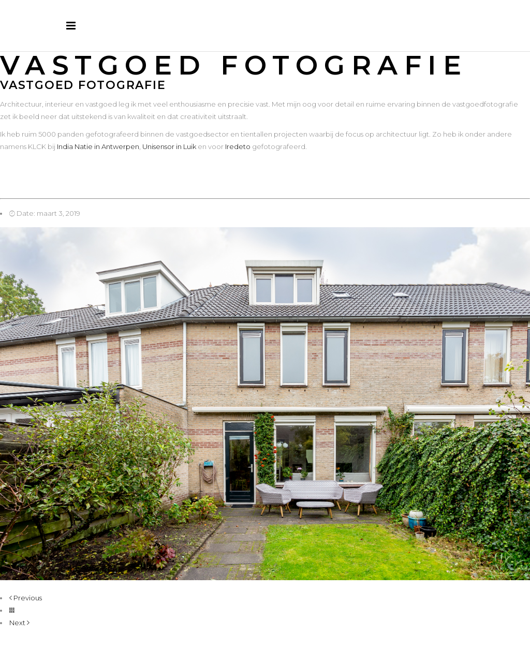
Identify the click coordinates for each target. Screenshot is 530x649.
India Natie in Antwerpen (98, 146)
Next (19, 622)
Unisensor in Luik (169, 146)
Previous (25, 598)
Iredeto (238, 146)
